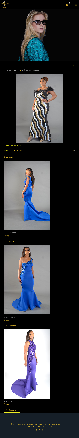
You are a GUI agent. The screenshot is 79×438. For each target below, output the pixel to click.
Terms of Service (33, 426)
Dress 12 (6, 404)
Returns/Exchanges (59, 424)
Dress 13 (6, 236)
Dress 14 (6, 320)
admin (18, 70)
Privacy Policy (47, 426)
